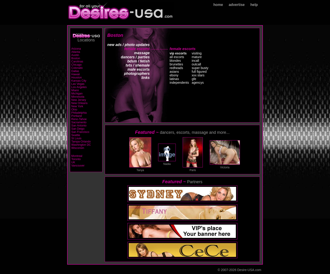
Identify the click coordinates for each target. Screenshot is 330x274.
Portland (76, 116)
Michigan (76, 93)
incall (195, 60)
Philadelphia (79, 112)
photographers (137, 73)
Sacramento (78, 122)
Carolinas (77, 61)
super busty (200, 68)
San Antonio (78, 125)
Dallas (75, 71)
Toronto (76, 159)
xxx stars (198, 75)
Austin (75, 55)
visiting (197, 53)
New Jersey (78, 100)
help (254, 5)
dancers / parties (135, 57)
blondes (175, 60)
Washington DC (81, 144)
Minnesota (77, 96)
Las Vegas (78, 84)
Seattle (75, 135)
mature (197, 57)
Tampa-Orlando (81, 141)
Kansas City (78, 80)
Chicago (76, 64)
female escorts (137, 49)
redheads (176, 68)
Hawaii (75, 74)
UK (73, 162)
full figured (199, 71)
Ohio (74, 109)
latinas (174, 79)
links (145, 78)
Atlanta (75, 52)
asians (174, 71)
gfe (194, 79)
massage (142, 53)
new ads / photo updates (128, 45)
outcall (196, 64)
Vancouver (78, 165)
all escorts (177, 57)
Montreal (76, 156)
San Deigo (78, 128)
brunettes (176, 64)
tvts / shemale (138, 65)
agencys (198, 82)
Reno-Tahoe (79, 119)
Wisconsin (77, 148)
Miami (75, 90)
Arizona (76, 48)
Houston (76, 77)
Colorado (77, 68)
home (218, 5)
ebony (174, 75)
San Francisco (80, 132)
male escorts (138, 69)
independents (179, 82)
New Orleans (79, 103)
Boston (75, 58)
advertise (237, 5)
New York (77, 106)
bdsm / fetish (138, 61)
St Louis (76, 138)
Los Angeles (79, 87)
